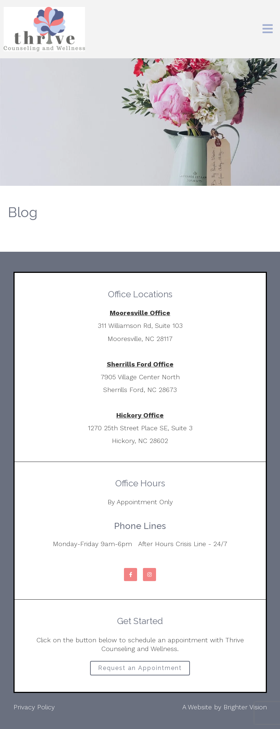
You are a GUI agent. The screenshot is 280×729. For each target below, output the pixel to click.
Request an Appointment (140, 668)
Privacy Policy (34, 707)
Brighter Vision (245, 707)
